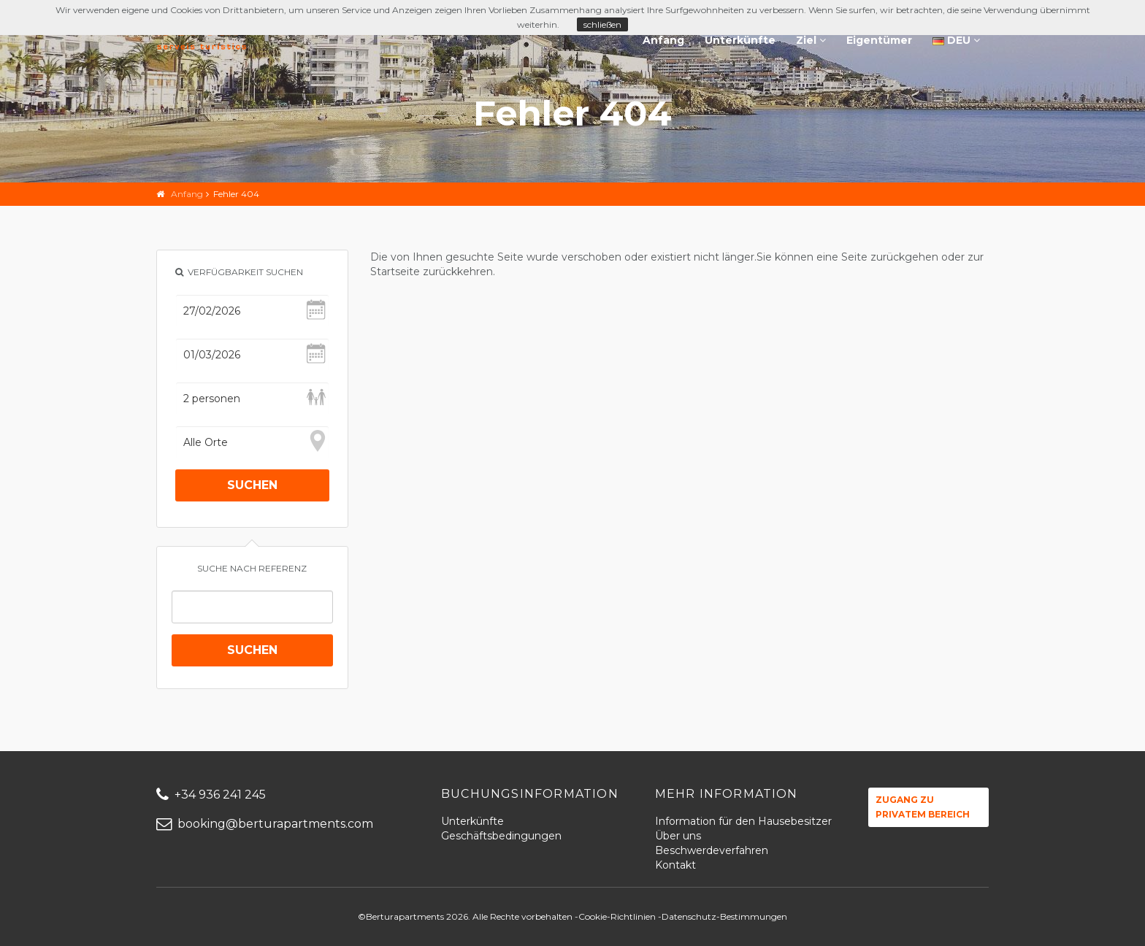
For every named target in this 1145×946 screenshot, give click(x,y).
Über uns (678, 835)
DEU (956, 40)
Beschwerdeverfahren (711, 850)
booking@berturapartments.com (264, 824)
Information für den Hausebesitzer (743, 821)
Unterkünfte (740, 40)
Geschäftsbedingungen (501, 835)
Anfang (663, 40)
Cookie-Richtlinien (617, 916)
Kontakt (675, 865)
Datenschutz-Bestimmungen (724, 916)
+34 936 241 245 (211, 794)
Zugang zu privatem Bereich (923, 807)
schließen (602, 24)
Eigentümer (879, 40)
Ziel (811, 40)
